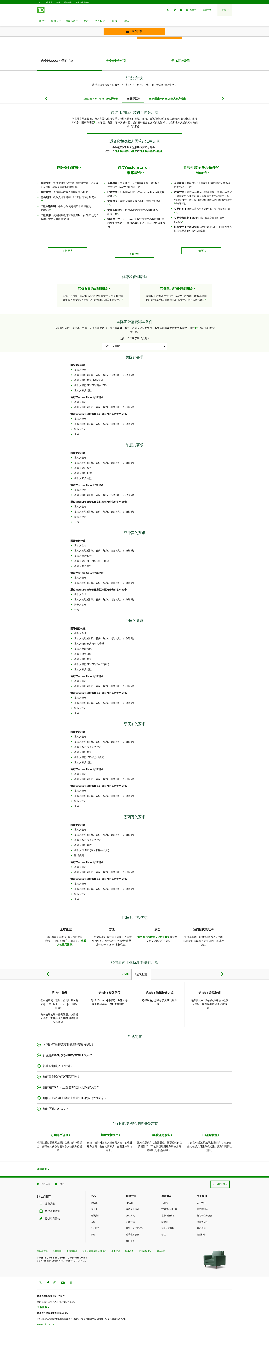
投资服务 (68, 2)
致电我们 (48, 1221)
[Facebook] (48, 1301)
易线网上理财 (132, 1227)
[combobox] (134, 363)
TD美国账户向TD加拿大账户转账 (167, 116)
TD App (129, 1220)
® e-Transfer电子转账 (100, 116)
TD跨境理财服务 (159, 1152)
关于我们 (201, 1220)
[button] (168, 10)
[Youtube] (63, 1301)
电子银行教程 (167, 1233)
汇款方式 (130, 1239)
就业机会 (201, 1252)
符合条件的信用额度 (151, 169)
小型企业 (48, 2)
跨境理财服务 (132, 1252)
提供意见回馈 (50, 1236)
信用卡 (56, 21)
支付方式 (130, 1233)
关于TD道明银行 (82, 2)
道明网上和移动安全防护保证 (153, 954)
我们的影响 (202, 1227)
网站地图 (161, 1269)
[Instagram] (55, 1301)
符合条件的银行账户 (126, 169)
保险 (115, 21)
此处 (197, 346)
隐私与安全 (42, 1269)
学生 (163, 1252)
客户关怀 (201, 1246)
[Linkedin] (71, 1301)
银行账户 (95, 1220)
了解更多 (42, 1325)
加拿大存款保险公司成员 (94, 1269)
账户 (42, 21)
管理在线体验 (145, 1269)
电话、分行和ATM (134, 1246)
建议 (127, 21)
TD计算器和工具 (169, 1227)
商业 (58, 2)
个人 (39, 2)
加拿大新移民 (109, 1152)
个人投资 (101, 21)
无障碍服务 (72, 1269)
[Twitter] (41, 1301)
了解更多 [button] (67, 268)
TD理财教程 (209, 1152)
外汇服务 (130, 1259)
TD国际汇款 (133, 116)
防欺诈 (164, 1239)
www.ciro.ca (44, 1342)
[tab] (69, 79)
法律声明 (42, 1187)
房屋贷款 (72, 21)
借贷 (86, 21)
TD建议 (164, 1220)
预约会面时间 (50, 1229)
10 (123, 240)
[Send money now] (134, 31)
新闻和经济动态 (204, 1233)
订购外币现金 (59, 1152)
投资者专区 (202, 1239)
